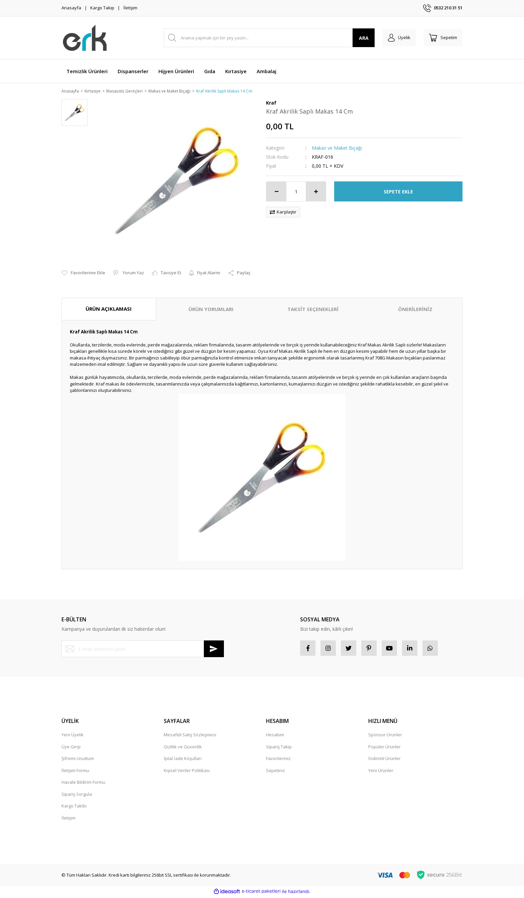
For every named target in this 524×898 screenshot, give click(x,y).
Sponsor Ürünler (385, 737)
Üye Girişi (71, 748)
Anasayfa (71, 8)
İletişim (130, 8)
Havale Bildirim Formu (83, 784)
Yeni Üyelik (72, 737)
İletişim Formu (75, 772)
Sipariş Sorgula (76, 796)
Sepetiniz (275, 772)
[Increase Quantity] (316, 192)
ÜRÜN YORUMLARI (211, 309)
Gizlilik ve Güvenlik (183, 748)
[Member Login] (395, 37)
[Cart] (442, 37)
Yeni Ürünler (380, 772)
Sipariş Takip (279, 748)
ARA (358, 38)
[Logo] (85, 37)
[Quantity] (296, 192)
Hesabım (275, 737)
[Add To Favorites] (83, 273)
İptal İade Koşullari (183, 760)
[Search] (266, 37)
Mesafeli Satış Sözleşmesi (190, 737)
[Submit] (214, 649)
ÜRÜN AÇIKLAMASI (109, 309)
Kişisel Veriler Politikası (187, 772)
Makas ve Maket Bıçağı (337, 148)
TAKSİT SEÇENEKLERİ (313, 309)
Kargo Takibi (74, 808)
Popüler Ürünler (384, 748)
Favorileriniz (278, 760)
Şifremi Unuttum (77, 760)
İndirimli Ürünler (384, 760)
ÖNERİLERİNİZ (415, 309)
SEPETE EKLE (398, 192)
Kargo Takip (102, 8)
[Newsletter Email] (142, 649)
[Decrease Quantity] (276, 192)
